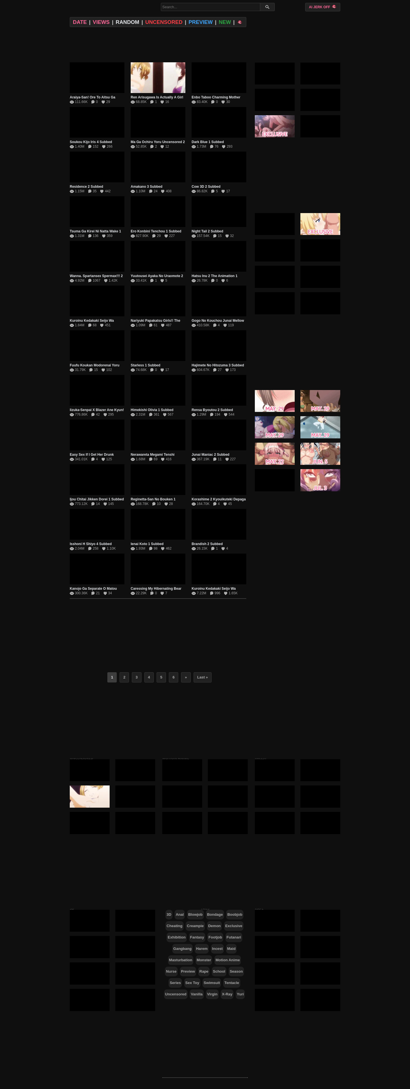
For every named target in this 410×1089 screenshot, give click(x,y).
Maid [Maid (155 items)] (231, 948)
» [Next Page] (186, 677)
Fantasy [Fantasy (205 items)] (197, 937)
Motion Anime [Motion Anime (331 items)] (228, 960)
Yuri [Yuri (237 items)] (240, 994)
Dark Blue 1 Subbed (208, 142)
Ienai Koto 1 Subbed (147, 544)
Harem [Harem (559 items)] (201, 948)
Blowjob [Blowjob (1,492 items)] (195, 914)
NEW (225, 22)
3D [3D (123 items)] (169, 914)
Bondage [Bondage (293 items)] (215, 914)
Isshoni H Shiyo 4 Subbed (91, 544)
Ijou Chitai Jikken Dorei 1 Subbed (97, 499)
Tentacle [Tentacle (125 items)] (231, 983)
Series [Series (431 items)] (175, 983)
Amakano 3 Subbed (146, 187)
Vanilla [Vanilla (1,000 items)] (196, 994)
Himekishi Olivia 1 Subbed (152, 410)
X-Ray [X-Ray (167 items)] (227, 994)
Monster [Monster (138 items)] (204, 960)
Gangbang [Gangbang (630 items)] (182, 948)
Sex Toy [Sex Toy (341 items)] (192, 983)
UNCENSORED (164, 22)
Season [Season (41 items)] (236, 971)
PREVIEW (200, 22)
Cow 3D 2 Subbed (206, 187)
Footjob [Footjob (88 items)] (215, 937)
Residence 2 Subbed (86, 187)
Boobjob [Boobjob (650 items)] (234, 914)
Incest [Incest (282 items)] (217, 948)
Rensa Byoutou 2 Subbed (212, 410)
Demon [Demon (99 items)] (214, 926)
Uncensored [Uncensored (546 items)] (175, 994)
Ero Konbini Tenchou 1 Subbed (156, 231)
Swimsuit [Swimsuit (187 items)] (212, 983)
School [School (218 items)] (219, 971)
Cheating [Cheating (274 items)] (175, 926)
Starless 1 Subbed (145, 365)
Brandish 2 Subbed (207, 544)
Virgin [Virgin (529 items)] (212, 994)
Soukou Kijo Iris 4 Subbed (91, 142)
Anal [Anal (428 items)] (180, 914)
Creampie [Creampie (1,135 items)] (195, 926)
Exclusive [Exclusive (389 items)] (233, 926)
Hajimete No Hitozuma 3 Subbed (218, 365)
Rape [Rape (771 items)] (203, 971)
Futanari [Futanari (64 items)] (234, 937)
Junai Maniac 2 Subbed (210, 455)
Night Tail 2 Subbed (207, 231)
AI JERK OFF (323, 6)
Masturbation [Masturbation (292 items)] (180, 960)
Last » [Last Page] (202, 677)
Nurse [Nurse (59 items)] (171, 971)
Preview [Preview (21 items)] (188, 971)
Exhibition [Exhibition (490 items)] (177, 937)
